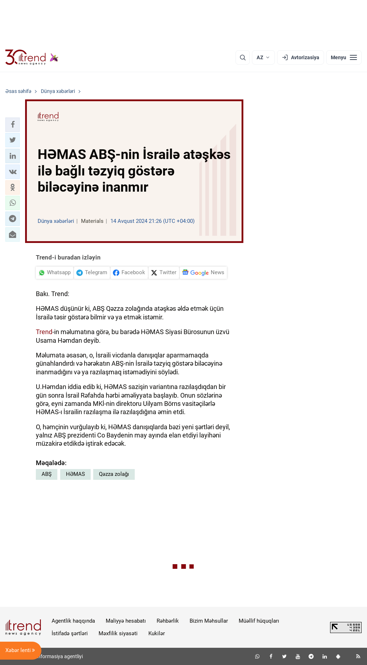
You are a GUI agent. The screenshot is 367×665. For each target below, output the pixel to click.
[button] (13, 124)
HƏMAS (75, 474)
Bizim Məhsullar (209, 621)
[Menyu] (344, 57)
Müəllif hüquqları (259, 621)
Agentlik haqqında (73, 621)
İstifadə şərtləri (70, 633)
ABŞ (47, 474)
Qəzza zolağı (114, 474)
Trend (44, 332)
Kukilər (156, 633)
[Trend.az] (31, 57)
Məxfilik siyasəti (118, 633)
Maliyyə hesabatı (126, 621)
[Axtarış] (242, 57)
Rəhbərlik (168, 621)
